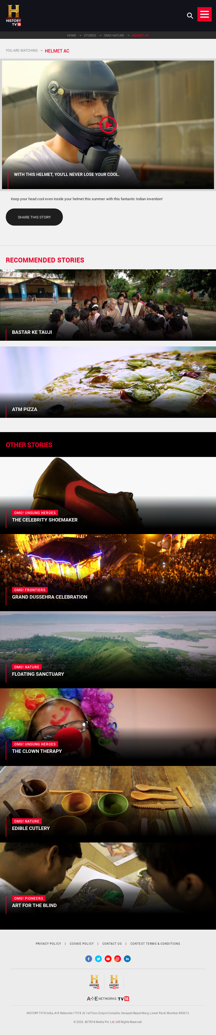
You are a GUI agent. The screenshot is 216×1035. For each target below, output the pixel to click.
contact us (112, 943)
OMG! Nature (114, 35)
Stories (90, 35)
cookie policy (82, 943)
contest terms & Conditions (155, 943)
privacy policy (48, 943)
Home (71, 35)
